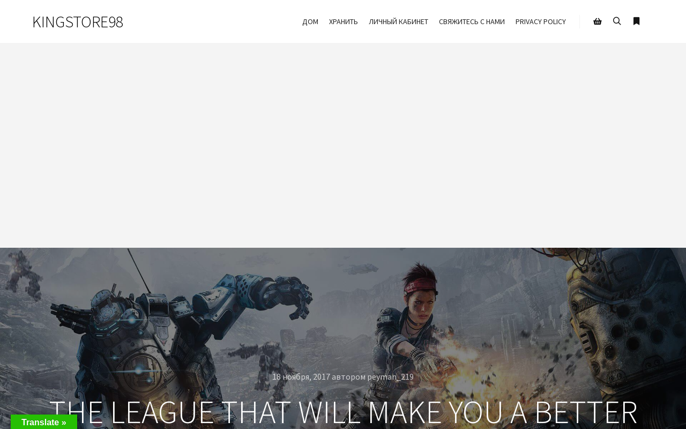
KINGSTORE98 (77, 21)
